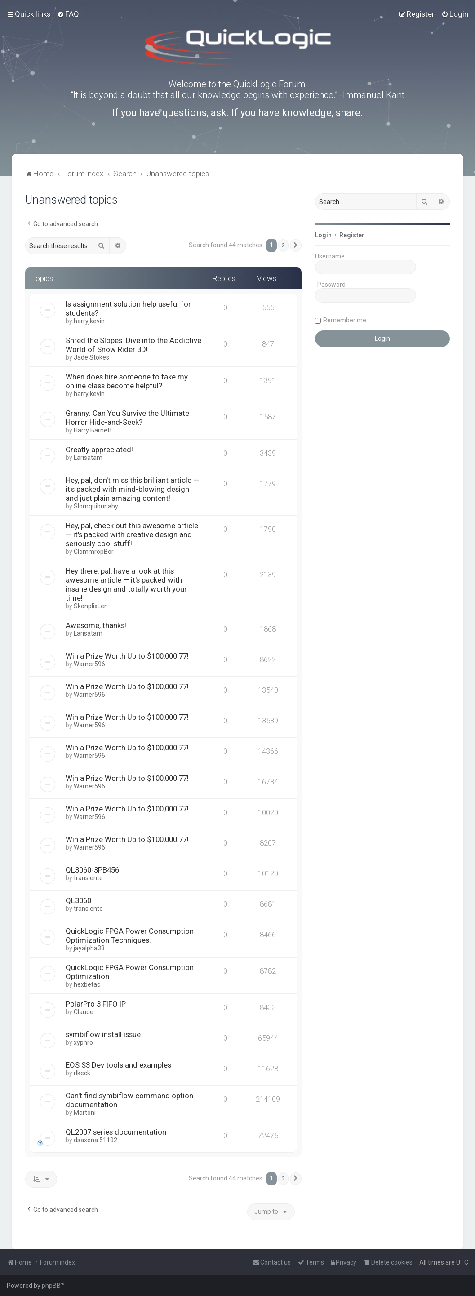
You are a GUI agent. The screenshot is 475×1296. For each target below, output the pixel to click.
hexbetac (87, 984)
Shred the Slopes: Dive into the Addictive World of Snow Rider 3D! (133, 345)
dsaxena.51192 (95, 1140)
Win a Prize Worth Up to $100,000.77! (127, 655)
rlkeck (82, 1073)
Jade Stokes (91, 357)
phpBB (51, 1285)
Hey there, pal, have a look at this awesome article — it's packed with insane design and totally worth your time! (126, 584)
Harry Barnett (93, 430)
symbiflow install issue (103, 1034)
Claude (83, 1011)
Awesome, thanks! (96, 625)
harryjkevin (89, 321)
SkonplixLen (91, 606)
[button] (296, 245)
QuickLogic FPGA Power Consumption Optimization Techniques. (130, 935)
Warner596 (89, 664)
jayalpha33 (89, 948)
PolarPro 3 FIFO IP (96, 1003)
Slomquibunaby (96, 506)
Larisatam (88, 457)
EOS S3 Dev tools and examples (118, 1064)
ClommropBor (94, 551)
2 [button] (283, 245)
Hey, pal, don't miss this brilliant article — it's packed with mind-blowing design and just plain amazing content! (132, 489)
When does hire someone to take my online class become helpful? (127, 381)
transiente (88, 878)
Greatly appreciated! (99, 449)
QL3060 (78, 900)
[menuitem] (68, 14)
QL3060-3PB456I (93, 869)
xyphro (83, 1042)
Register (351, 235)
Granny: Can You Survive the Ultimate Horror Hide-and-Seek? (127, 418)
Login (323, 235)
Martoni (85, 1112)
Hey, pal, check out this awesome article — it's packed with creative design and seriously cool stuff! (132, 534)
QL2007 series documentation (116, 1131)
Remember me (344, 320)
